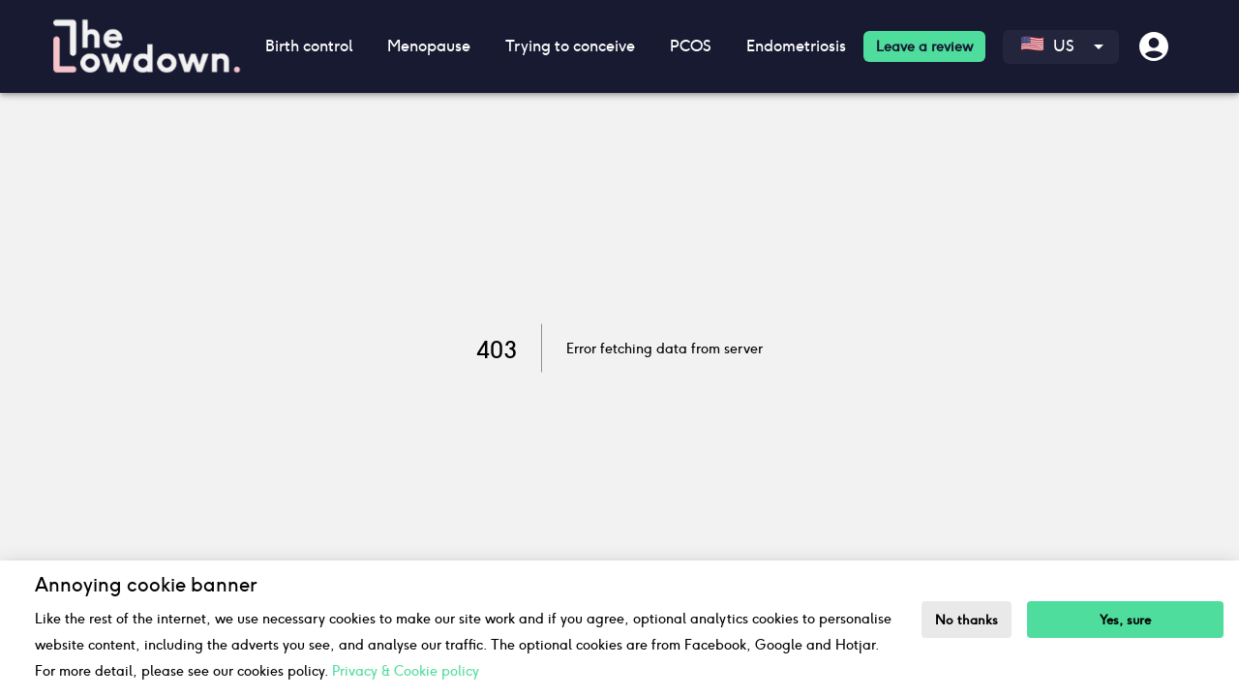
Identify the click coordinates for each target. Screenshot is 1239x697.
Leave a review (924, 46)
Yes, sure (1125, 620)
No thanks (966, 620)
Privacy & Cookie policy (405, 671)
